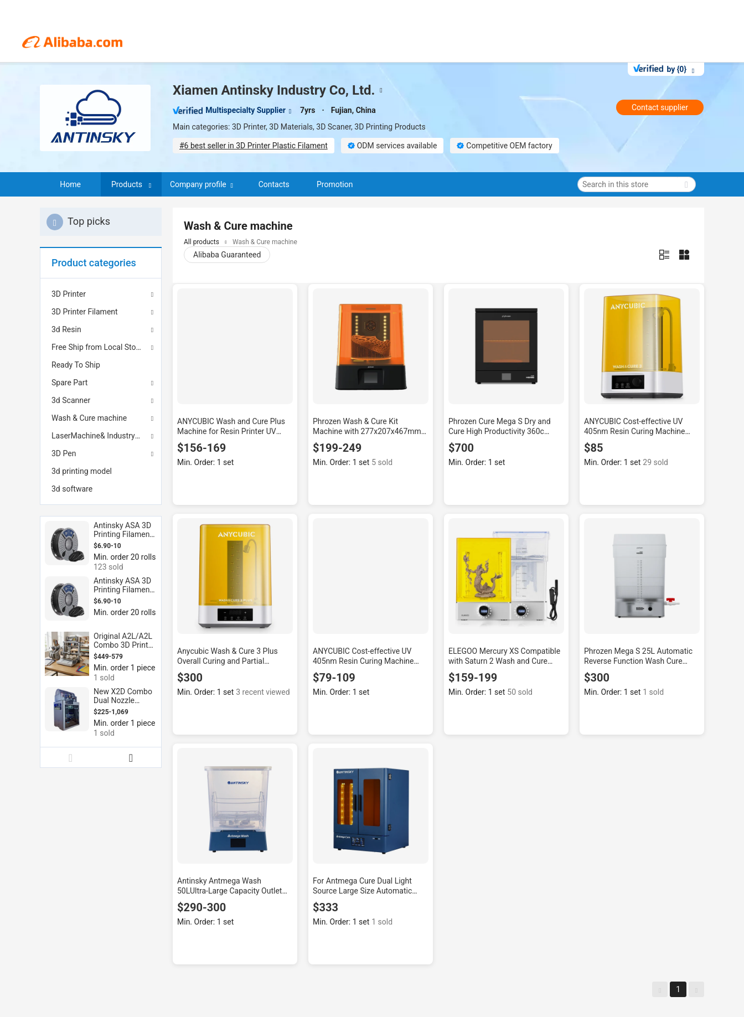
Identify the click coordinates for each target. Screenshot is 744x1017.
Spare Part (69, 382)
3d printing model (81, 471)
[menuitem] (100, 365)
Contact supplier (660, 107)
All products (201, 242)
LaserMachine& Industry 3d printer (100, 435)
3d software (71, 488)
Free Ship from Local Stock (97, 347)
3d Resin (66, 329)
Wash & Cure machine (89, 418)
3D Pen (63, 453)
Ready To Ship (75, 364)
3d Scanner (70, 400)
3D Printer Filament (84, 311)
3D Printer (68, 294)
